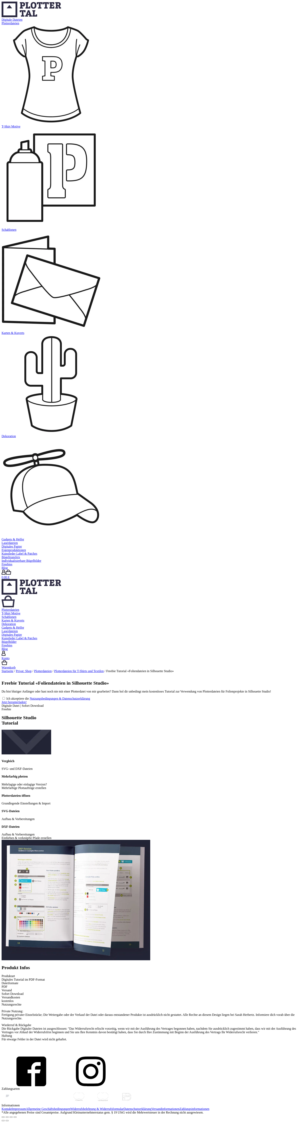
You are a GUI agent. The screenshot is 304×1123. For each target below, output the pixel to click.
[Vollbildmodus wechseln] (11, 1117)
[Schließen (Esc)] (3, 1117)
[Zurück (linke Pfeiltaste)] (3, 1120)
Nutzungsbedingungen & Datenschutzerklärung (60, 698)
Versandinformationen (165, 1109)
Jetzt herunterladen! (14, 702)
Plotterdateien (43, 671)
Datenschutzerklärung (137, 1109)
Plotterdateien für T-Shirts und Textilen (79, 671)
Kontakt (7, 1109)
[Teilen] (7, 1117)
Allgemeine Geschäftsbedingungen (48, 1109)
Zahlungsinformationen (194, 1109)
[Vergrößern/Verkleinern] (15, 1117)
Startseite (7, 671)
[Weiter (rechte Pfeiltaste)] (7, 1120)
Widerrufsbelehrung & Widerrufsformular (97, 1109)
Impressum (19, 1109)
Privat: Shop (24, 671)
